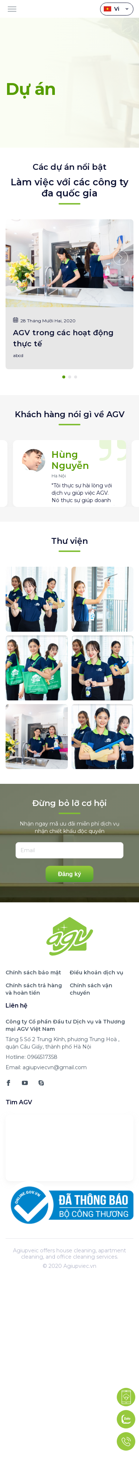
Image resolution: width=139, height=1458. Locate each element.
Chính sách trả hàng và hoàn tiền (34, 989)
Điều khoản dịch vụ (96, 972)
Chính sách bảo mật (33, 972)
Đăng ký (69, 874)
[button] (120, 257)
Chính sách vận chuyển (91, 989)
